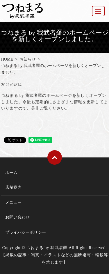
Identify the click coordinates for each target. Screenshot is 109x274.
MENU (98, 13)
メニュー (13, 202)
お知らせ (27, 59)
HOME (7, 59)
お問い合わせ (17, 217)
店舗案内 (13, 187)
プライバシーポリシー (25, 232)
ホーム (11, 172)
